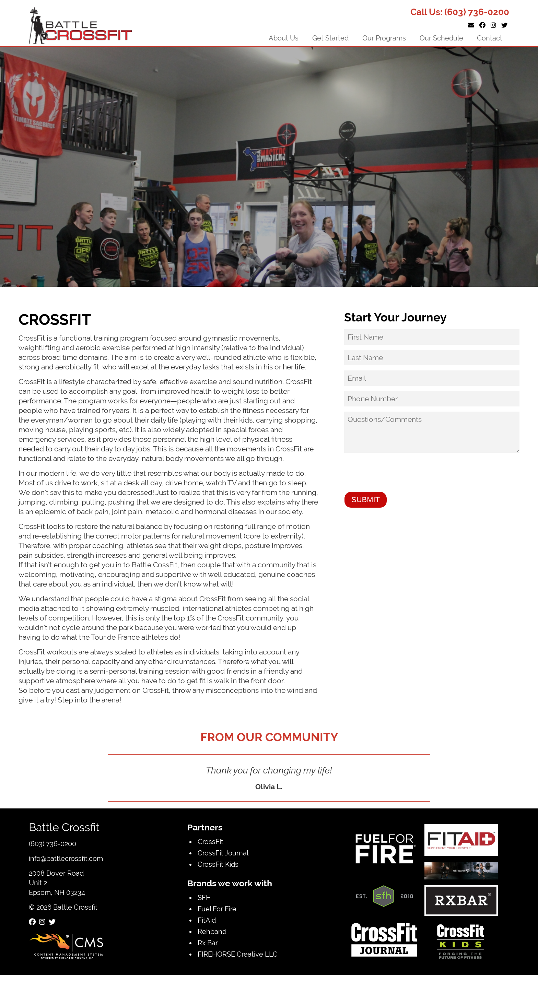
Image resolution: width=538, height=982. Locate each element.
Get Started (330, 38)
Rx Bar (208, 943)
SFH (204, 897)
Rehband (212, 931)
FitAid (207, 920)
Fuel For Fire (217, 909)
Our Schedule (441, 38)
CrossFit (210, 841)
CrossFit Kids (218, 864)
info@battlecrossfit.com (66, 858)
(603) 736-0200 (476, 12)
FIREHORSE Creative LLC (238, 954)
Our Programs (384, 38)
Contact (489, 38)
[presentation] (396, 473)
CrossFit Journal (223, 853)
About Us (284, 38)
